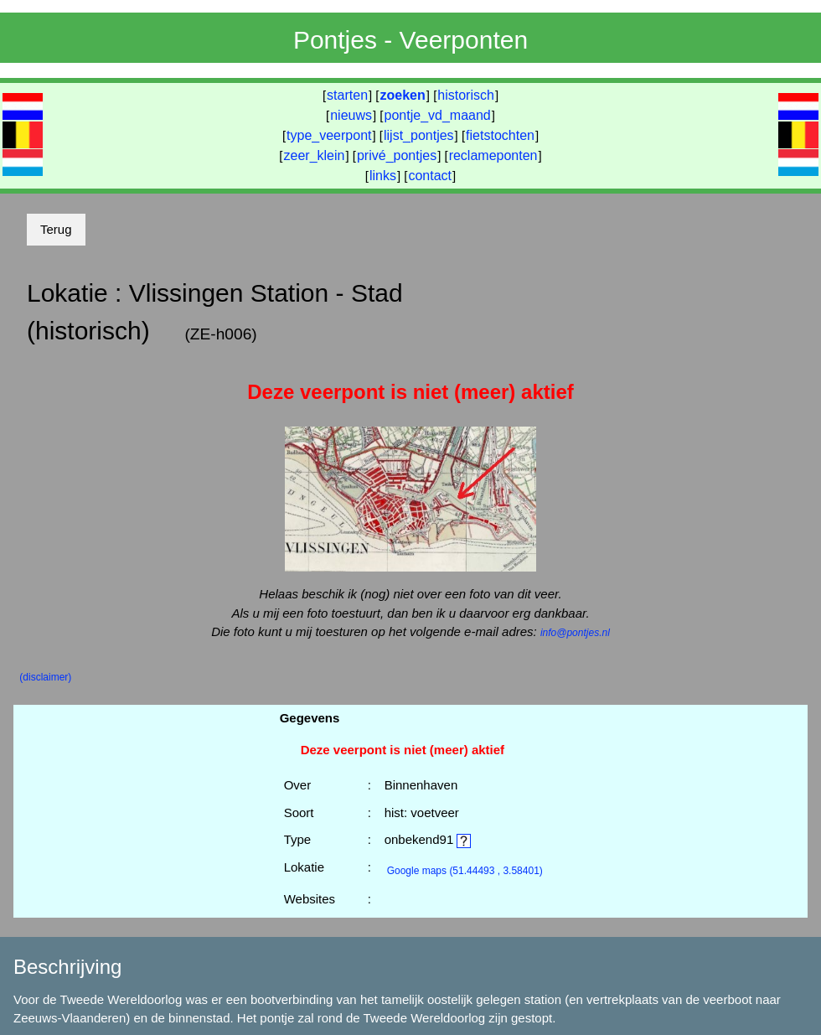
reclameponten (493, 155)
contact (430, 175)
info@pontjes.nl (575, 633)
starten (347, 95)
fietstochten (500, 135)
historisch (465, 95)
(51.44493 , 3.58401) (465, 871)
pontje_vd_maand (438, 115)
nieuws (351, 115)
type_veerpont (329, 135)
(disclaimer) (45, 677)
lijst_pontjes (419, 135)
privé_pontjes (396, 155)
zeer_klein (314, 155)
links (382, 175)
